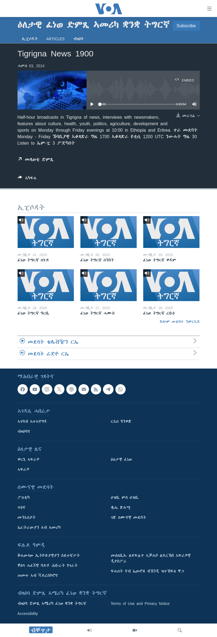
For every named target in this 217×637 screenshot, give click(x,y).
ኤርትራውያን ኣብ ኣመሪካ (39, 527)
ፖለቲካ (24, 497)
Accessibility (28, 613)
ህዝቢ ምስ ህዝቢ (125, 497)
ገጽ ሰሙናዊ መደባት (128, 517)
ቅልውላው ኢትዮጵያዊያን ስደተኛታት (49, 555)
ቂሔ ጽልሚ (120, 507)
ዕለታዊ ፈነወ (121, 459)
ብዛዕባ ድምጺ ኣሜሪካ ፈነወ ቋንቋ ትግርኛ (52, 603)
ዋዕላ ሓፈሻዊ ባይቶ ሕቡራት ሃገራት (48, 565)
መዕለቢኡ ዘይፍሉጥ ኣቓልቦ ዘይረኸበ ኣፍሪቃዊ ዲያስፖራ (151, 558)
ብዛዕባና (24, 431)
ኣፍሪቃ (23, 469)
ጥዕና (21, 507)
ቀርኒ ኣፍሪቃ (28, 459)
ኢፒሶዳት (30, 38)
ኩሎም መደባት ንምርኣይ (180, 321)
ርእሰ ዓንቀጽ (121, 421)
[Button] (27, 179)
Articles (55, 38)
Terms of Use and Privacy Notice (140, 603)
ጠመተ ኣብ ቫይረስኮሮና (38, 575)
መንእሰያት (27, 517)
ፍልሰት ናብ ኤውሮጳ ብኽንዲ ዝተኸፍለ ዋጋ (147, 571)
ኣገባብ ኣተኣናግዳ (32, 421)
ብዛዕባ (78, 38)
